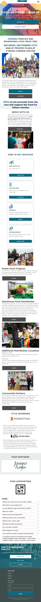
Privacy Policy (30, 597)
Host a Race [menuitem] (11, 580)
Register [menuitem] (10, 575)
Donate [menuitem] (10, 573)
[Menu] (38, 2)
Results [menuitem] (10, 578)
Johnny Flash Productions (22, 598)
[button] (20, 502)
